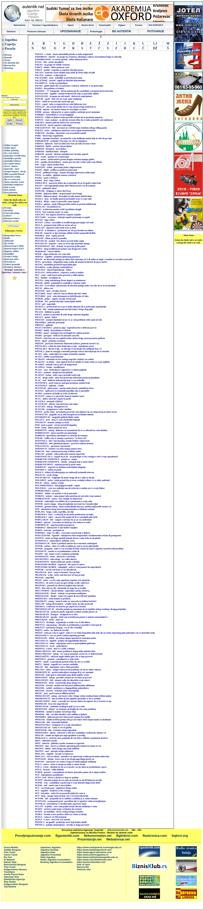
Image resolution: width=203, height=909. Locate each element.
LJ (155, 43)
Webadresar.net (118, 839)
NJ (44, 48)
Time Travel (9, 867)
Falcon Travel (10, 855)
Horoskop (8, 68)
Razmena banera (12, 218)
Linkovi (7, 215)
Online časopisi (11, 145)
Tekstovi (11, 31)
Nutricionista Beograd (15, 864)
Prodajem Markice (12, 267)
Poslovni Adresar (36, 31)
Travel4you (9, 872)
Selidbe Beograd (12, 850)
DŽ (155, 48)
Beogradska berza (12, 235)
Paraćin (10, 48)
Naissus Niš (83, 867)
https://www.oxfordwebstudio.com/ (94, 859)
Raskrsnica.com (155, 835)
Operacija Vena (11, 877)
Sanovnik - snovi (11, 169)
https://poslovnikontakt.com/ (91, 862)
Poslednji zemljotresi (13, 184)
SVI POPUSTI (156, 25)
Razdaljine (9, 254)
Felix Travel (9, 852)
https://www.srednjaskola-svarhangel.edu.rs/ (99, 847)
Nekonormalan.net (98, 835)
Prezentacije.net (89, 839)
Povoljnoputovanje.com (33, 835)
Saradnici (8, 210)
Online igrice (10, 148)
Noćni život (87, 25)
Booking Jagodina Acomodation (56, 862)
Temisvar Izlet (83, 869)
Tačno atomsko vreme (14, 182)
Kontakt (8, 57)
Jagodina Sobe (47, 852)
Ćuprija (10, 44)
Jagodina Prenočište (50, 855)
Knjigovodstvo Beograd (16, 884)
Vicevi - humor (11, 166)
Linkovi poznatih (12, 264)
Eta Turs (8, 857)
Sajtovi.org (180, 835)
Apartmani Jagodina (50, 847)
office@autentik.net (117, 830)
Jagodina (11, 40)
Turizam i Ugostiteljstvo (45, 25)
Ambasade (9, 241)
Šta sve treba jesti (12, 179)
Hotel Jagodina (47, 857)
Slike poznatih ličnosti (14, 174)
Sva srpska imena (12, 163)
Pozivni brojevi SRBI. (14, 246)
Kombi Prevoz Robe (14, 874)
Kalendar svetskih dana (15, 155)
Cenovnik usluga (11, 213)
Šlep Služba (10, 882)
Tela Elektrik (10, 887)
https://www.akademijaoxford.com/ (94, 850)
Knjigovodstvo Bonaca (15, 869)
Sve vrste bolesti (11, 153)
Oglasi (121, 25)
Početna (8, 55)
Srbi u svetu (9, 187)
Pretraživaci (9, 262)
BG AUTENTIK (121, 31)
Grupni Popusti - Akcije (15, 171)
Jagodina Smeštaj (49, 850)
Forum (138, 25)
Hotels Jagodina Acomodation (55, 859)
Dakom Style (10, 862)
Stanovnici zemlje (12, 177)
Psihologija (96, 31)
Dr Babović (9, 859)
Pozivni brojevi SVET (14, 248)
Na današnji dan (11, 63)
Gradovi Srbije (11, 256)
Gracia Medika (11, 847)
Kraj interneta (10, 192)
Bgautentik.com (67, 835)
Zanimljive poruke (12, 158)
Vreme (7, 60)
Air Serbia (9, 243)
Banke (7, 238)
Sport (71, 25)
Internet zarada (11, 221)
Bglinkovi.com (127, 835)
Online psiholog (11, 150)
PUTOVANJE (155, 31)
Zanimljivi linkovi (12, 161)
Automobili (105, 25)
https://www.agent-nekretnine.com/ (94, 852)
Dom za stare (83, 864)
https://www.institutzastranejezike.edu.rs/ (97, 857)
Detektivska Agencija (14, 879)
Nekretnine (19, 25)
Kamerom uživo (11, 259)
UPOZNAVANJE (70, 31)
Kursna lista (9, 65)
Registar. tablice (11, 251)
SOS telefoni (10, 190)
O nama (8, 208)
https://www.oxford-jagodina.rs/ (92, 855)
